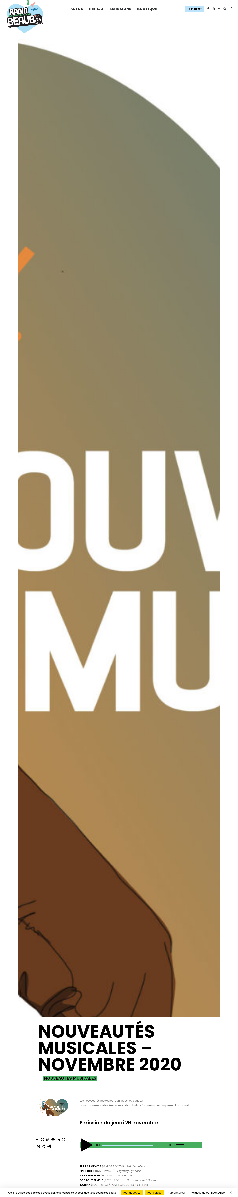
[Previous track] (110, 380)
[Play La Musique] (112, 746)
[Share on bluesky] (38, 256)
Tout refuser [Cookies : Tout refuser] (155, 1193)
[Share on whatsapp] (63, 249)
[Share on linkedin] (58, 249)
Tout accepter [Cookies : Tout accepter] (132, 1193)
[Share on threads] (47, 249)
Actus (76, 9)
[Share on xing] (43, 256)
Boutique (147, 9)
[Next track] (116, 380)
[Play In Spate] (112, 929)
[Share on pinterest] (53, 249)
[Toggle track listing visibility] (195, 380)
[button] (195, 9)
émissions (121, 9)
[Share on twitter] (42, 249)
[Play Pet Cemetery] (112, 366)
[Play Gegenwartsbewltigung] (112, 549)
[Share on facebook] (37, 249)
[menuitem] (77, 9)
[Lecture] (81, 257)
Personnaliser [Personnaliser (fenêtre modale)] (176, 1193)
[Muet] (174, 257)
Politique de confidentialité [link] (208, 1193)
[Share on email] (49, 256)
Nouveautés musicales (70, 189)
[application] (141, 256)
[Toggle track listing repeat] (136, 380)
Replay (96, 9)
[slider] (127, 256)
